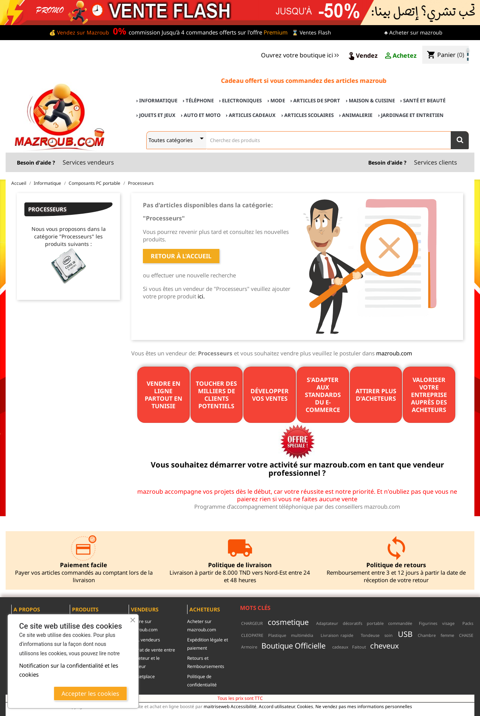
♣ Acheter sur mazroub (413, 32)
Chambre (427, 635)
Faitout (359, 647)
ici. (201, 296)
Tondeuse (370, 635)
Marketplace (142, 676)
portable (375, 623)
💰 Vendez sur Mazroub (79, 32)
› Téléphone (198, 100)
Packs (467, 623)
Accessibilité (243, 706)
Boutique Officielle (293, 645)
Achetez (400, 56)
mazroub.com (394, 353)
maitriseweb (217, 706)
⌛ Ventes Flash (311, 32)
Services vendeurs (88, 162)
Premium (276, 32)
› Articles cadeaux (251, 115)
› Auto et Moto (200, 115)
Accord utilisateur (277, 706)
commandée (400, 623)
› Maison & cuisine (370, 100)
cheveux (384, 645)
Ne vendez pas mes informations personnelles (363, 706)
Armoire (249, 647)
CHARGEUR (252, 623)
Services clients (435, 162)
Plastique (277, 635)
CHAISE (466, 635)
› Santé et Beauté (423, 100)
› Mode (276, 100)
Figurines (428, 623)
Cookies (305, 706)
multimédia (302, 635)
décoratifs (352, 623)
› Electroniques (240, 100)
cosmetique (288, 622)
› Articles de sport (315, 100)
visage (448, 623)
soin (388, 635)
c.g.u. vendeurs (144, 640)
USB (405, 634)
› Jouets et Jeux (156, 115)
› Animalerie (355, 115)
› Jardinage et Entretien (411, 115)
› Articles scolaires (307, 115)
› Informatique (156, 100)
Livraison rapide (337, 635)
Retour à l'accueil (181, 256)
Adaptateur (327, 623)
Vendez (362, 56)
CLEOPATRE (252, 635)
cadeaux (340, 647)
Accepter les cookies (90, 693)
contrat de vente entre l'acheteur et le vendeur (152, 658)
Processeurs (47, 209)
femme (447, 635)
